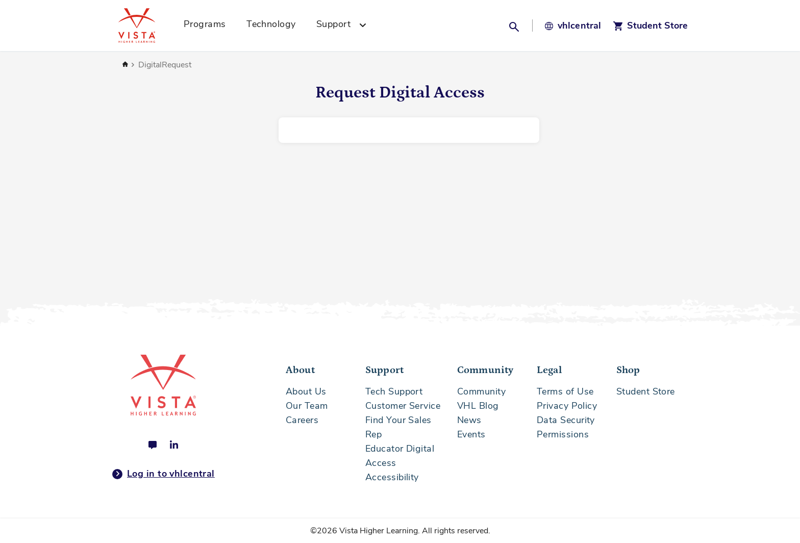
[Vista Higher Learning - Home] (148, 25)
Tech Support (393, 391)
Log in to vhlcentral (163, 474)
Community (481, 391)
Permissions (563, 434)
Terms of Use (565, 391)
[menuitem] (208, 25)
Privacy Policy (567, 406)
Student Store (645, 391)
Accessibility (392, 477)
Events (471, 434)
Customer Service (402, 406)
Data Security (566, 420)
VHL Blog (478, 406)
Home (125, 64)
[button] (515, 25)
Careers (302, 420)
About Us (306, 391)
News (469, 420)
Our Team (307, 406)
